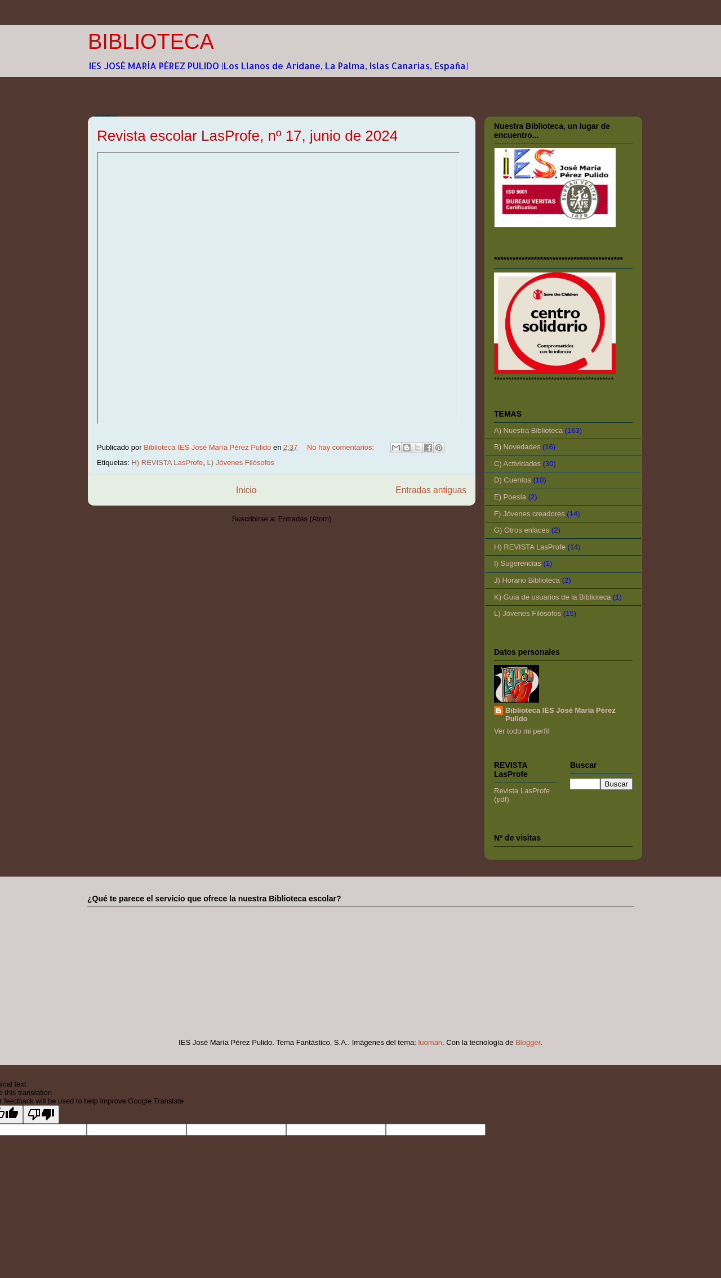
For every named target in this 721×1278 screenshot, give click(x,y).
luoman (430, 1042)
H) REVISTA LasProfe (167, 462)
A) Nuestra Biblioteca (528, 430)
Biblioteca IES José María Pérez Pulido (560, 714)
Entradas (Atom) (305, 519)
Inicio (246, 490)
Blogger (527, 1042)
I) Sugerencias (517, 563)
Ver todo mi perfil (521, 731)
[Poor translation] (41, 1114)
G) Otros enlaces (521, 530)
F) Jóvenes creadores (529, 514)
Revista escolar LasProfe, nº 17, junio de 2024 (247, 135)
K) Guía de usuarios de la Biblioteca (552, 597)
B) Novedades (517, 447)
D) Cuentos (512, 480)
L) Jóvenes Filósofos (240, 462)
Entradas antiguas (430, 490)
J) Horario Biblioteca (527, 580)
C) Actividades (517, 463)
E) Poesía (510, 497)
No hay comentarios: (341, 447)
